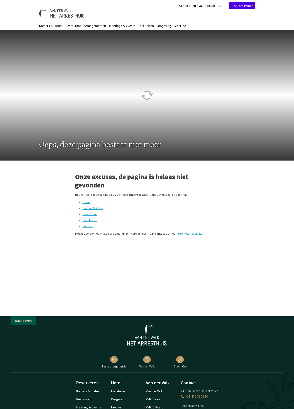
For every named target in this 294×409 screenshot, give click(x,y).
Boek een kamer (242, 6)
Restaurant (73, 26)
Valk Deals (153, 399)
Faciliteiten (146, 26)
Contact (184, 5)
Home (86, 202)
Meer (180, 26)
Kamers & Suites (50, 26)
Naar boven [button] (23, 320)
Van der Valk (147, 362)
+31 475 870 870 (194, 396)
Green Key (180, 362)
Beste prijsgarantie (114, 362)
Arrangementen (95, 26)
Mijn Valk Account (204, 5)
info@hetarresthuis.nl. (190, 233)
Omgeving (164, 26)
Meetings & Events (122, 26)
